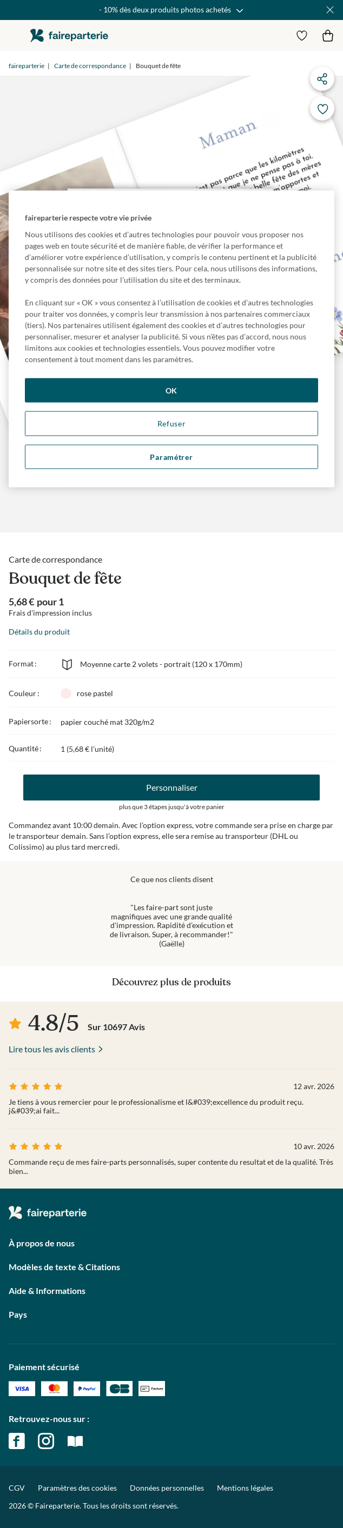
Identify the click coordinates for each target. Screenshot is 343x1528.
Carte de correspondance (90, 66)
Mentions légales (245, 1487)
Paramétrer (171, 456)
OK (171, 390)
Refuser (171, 423)
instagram (46, 1441)
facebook (17, 1441)
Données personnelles (167, 1487)
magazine (75, 1441)
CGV (17, 1487)
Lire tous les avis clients (52, 1049)
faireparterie (69, 35)
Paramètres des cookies (77, 1488)
